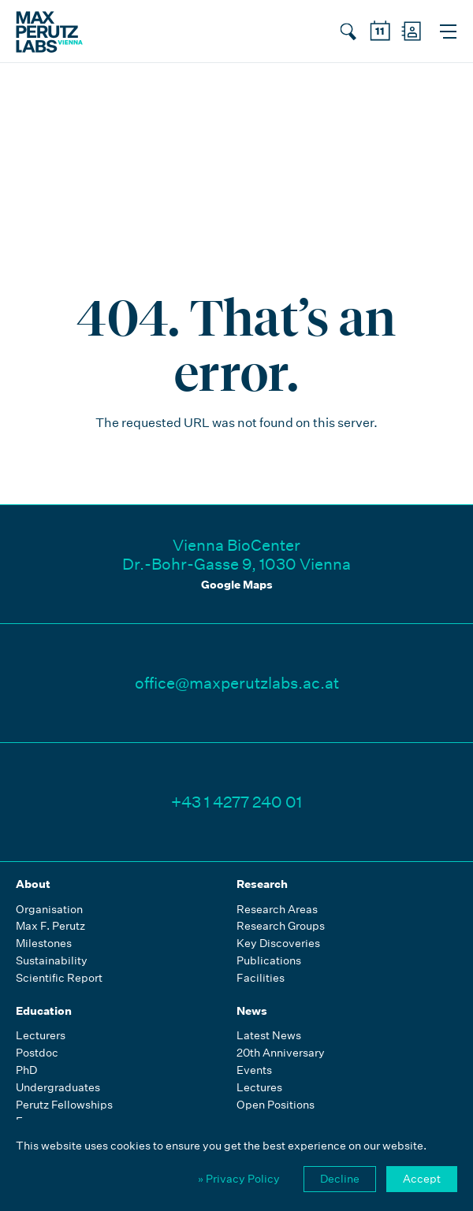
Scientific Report (59, 978)
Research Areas (277, 909)
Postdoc (37, 1053)
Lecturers (40, 1035)
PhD (26, 1070)
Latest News (268, 1035)
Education (44, 1011)
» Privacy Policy (239, 1179)
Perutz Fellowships (64, 1105)
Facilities (260, 978)
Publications (268, 961)
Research (262, 884)
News (251, 1011)
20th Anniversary (280, 1053)
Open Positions (275, 1105)
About (33, 884)
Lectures (259, 1087)
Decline (339, 1179)
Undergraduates (58, 1087)
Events (254, 1070)
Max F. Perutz (50, 926)
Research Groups (280, 926)
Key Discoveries (278, 943)
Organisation (49, 909)
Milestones (44, 943)
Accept (422, 1179)
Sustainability (52, 961)
